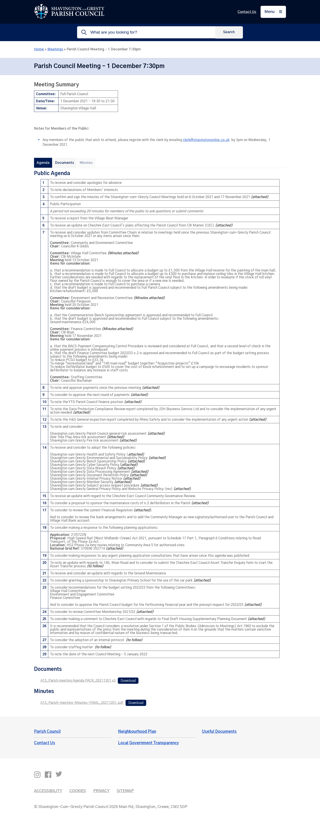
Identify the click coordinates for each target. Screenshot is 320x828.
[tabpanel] (160, 415)
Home (39, 49)
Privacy (101, 791)
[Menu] (273, 12)
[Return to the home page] (69, 18)
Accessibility (48, 791)
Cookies (77, 791)
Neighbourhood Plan (137, 732)
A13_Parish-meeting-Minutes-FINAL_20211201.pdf (81, 702)
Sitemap (125, 791)
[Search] (229, 32)
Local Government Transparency (148, 743)
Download (128, 680)
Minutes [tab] (86, 162)
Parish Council (47, 732)
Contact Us (247, 12)
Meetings (55, 49)
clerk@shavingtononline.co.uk (206, 140)
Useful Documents (219, 732)
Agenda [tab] (43, 162)
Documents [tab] (64, 162)
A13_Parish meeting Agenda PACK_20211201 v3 (78, 680)
